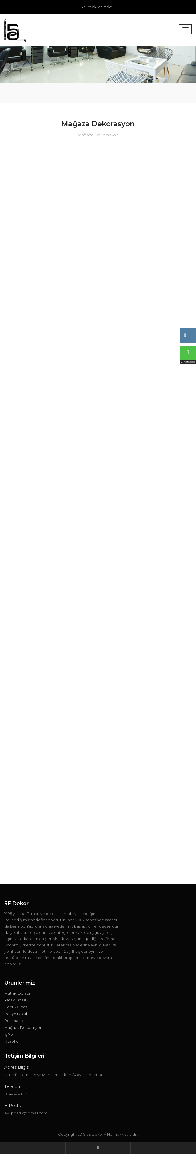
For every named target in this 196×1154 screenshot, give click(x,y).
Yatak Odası (15, 1000)
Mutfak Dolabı (17, 993)
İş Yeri (9, 1034)
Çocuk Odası (16, 1007)
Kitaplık (11, 1041)
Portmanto (14, 1020)
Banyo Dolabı (16, 1013)
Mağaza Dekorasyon (23, 1027)
